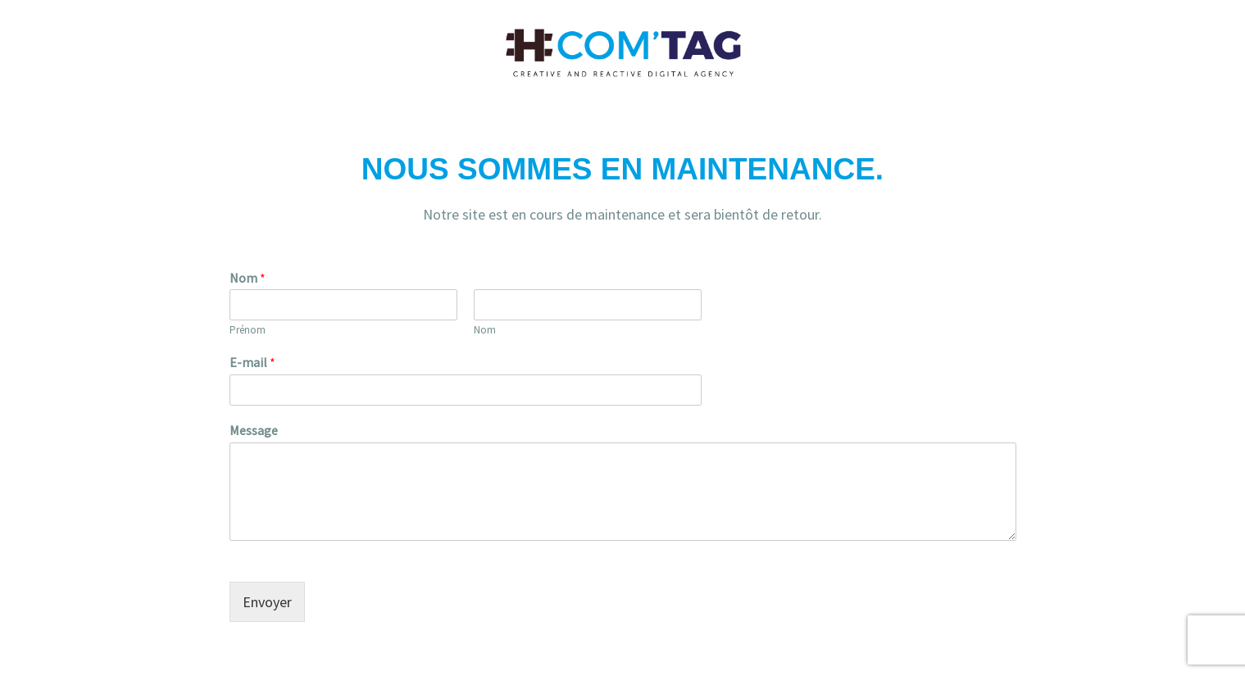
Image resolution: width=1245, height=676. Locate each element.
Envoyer (267, 601)
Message (253, 430)
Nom (247, 278)
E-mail (252, 362)
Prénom (247, 330)
